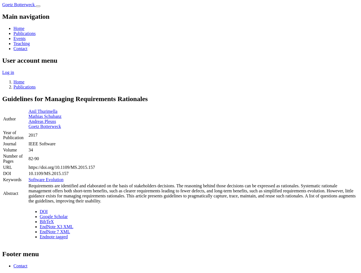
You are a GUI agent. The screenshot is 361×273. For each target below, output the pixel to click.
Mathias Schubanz (45, 116)
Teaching (21, 43)
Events (19, 38)
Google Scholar (54, 216)
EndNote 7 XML (55, 231)
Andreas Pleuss (42, 121)
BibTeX (47, 221)
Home (18, 28)
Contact (20, 48)
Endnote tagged (54, 236)
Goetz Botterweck (45, 126)
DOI (44, 211)
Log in (8, 72)
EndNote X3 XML (56, 226)
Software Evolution (46, 179)
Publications (24, 33)
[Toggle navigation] (38, 6)
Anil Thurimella (43, 111)
